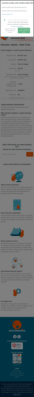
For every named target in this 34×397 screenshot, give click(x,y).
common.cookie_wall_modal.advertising (18, 24)
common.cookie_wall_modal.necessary (17, 20)
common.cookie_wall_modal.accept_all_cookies (24, 30)
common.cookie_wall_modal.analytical (18, 22)
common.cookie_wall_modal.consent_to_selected (10, 30)
